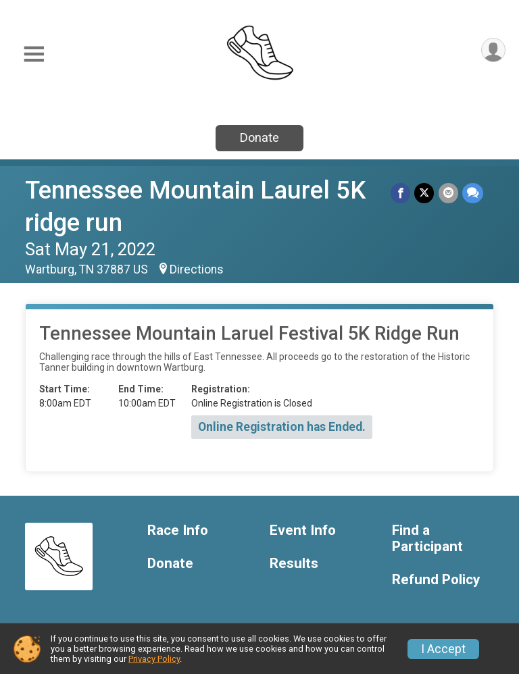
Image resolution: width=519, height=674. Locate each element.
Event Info (303, 530)
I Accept (443, 649)
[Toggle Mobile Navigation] (33, 54)
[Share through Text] (472, 193)
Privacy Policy (154, 659)
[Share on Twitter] (425, 193)
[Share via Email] (448, 193)
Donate (259, 137)
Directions (197, 269)
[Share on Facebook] (401, 193)
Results (294, 563)
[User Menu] (492, 50)
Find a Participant (427, 538)
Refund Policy (436, 580)
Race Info (177, 530)
